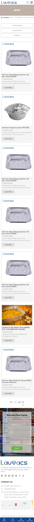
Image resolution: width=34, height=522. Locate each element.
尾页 (23, 403)
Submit (17, 448)
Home (11, 17)
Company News (17, 25)
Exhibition (17, 35)
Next (19, 402)
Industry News (17, 30)
